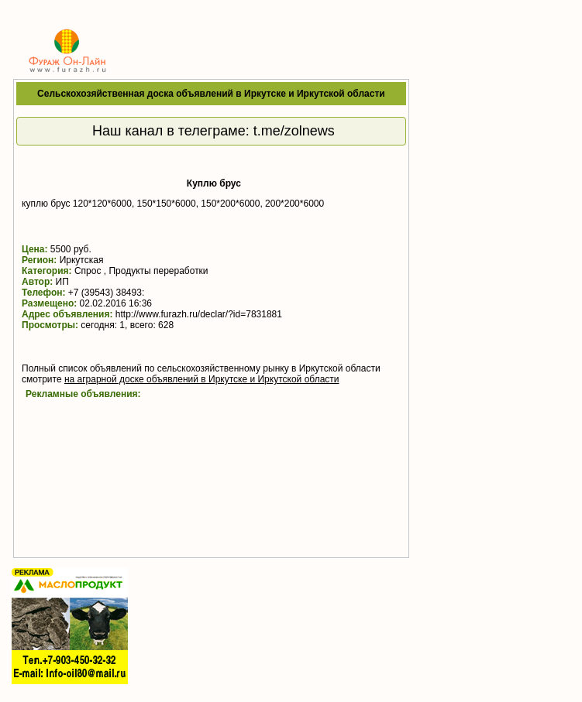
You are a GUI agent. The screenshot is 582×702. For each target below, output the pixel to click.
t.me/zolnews (294, 131)
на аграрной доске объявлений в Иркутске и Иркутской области (201, 379)
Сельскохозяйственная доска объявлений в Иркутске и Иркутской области (211, 93)
